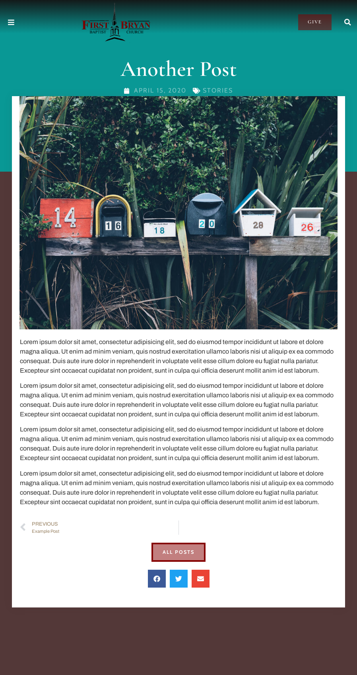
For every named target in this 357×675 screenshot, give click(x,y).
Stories (218, 90)
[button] (348, 22)
